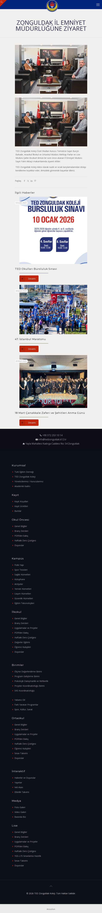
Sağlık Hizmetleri (22, 574)
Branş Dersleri (21, 531)
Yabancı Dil (19, 699)
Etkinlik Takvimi (21, 792)
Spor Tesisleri (20, 569)
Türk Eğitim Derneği (24, 471)
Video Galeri (20, 812)
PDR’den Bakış (21, 632)
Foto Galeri (19, 807)
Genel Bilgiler (20, 526)
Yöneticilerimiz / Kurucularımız (28, 481)
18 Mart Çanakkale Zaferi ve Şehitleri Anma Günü (50, 412)
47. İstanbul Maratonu (30, 339)
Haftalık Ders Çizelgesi (25, 540)
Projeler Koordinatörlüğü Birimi (29, 685)
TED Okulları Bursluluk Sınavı (36, 268)
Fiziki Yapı (19, 565)
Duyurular (19, 545)
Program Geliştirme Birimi (26, 676)
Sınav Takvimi (21, 753)
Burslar (17, 511)
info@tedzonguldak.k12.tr (52, 439)
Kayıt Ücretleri (21, 506)
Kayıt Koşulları (21, 501)
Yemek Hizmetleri (22, 588)
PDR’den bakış (21, 535)
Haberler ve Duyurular (25, 777)
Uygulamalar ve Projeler (26, 628)
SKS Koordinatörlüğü (24, 690)
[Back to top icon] (51, 886)
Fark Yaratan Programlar (26, 704)
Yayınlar (18, 782)
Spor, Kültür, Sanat (23, 709)
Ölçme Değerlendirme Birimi (28, 671)
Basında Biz (20, 816)
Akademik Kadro (22, 486)
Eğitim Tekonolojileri (24, 603)
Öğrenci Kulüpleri (22, 647)
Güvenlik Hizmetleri (23, 598)
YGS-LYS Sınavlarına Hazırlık (27, 856)
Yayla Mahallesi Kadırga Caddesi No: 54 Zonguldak (52, 443)
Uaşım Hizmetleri (22, 593)
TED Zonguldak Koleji (24, 476)
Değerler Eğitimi (22, 642)
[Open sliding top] (3, 3)
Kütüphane (19, 579)
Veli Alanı (18, 787)
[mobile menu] (98, 4)
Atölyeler (18, 584)
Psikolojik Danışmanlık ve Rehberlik (31, 681)
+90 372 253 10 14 (52, 435)
